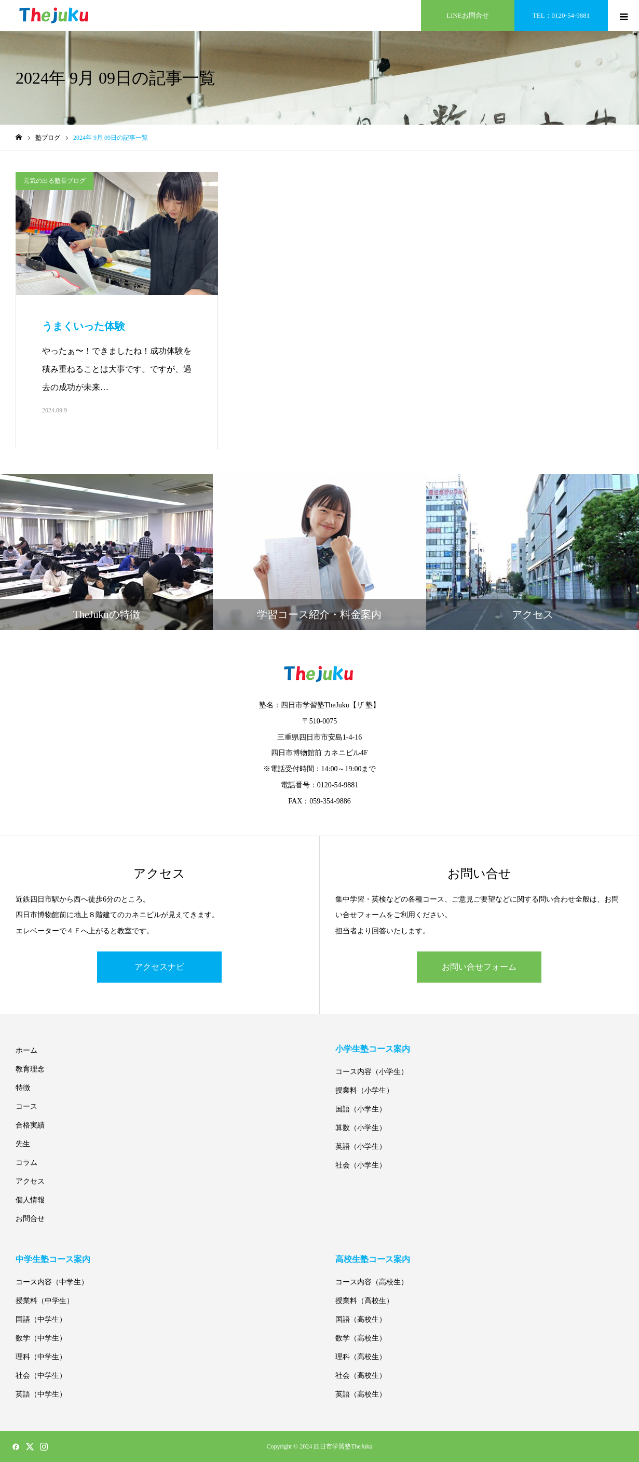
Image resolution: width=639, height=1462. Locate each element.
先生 (23, 1144)
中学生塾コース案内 (53, 1259)
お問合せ (30, 1219)
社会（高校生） (360, 1375)
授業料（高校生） (364, 1301)
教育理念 (30, 1069)
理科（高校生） (360, 1357)
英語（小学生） (360, 1146)
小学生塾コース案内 (372, 1048)
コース (26, 1106)
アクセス (30, 1181)
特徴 (23, 1088)
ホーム (26, 1050)
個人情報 (30, 1200)
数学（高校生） (360, 1338)
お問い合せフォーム (479, 966)
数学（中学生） (41, 1338)
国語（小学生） (360, 1109)
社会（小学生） (360, 1165)
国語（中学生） (41, 1319)
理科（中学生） (41, 1357)
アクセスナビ (159, 966)
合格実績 (30, 1125)
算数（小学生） (360, 1128)
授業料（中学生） (45, 1301)
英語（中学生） (41, 1394)
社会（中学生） (41, 1375)
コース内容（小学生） (371, 1072)
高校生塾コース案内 (372, 1259)
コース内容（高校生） (371, 1282)
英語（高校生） (360, 1394)
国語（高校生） (360, 1319)
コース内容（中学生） (52, 1282)
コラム (26, 1162)
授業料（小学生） (364, 1090)
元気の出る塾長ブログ (54, 180)
